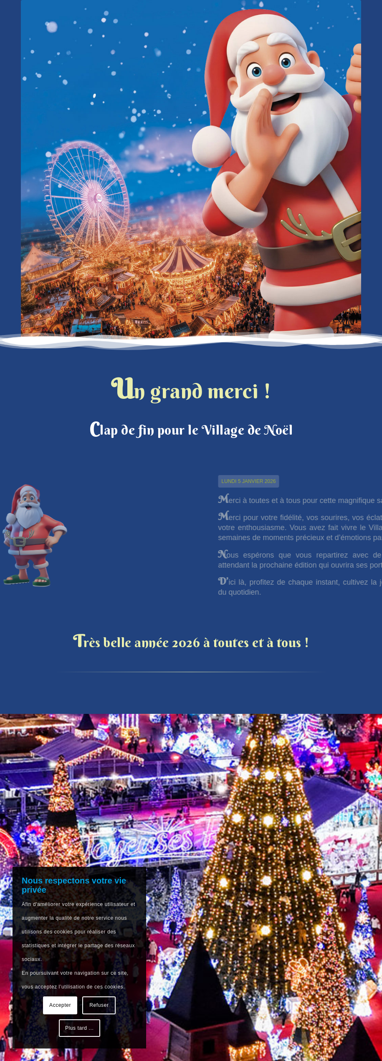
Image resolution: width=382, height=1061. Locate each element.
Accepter (60, 1005)
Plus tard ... (79, 1028)
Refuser (99, 1005)
